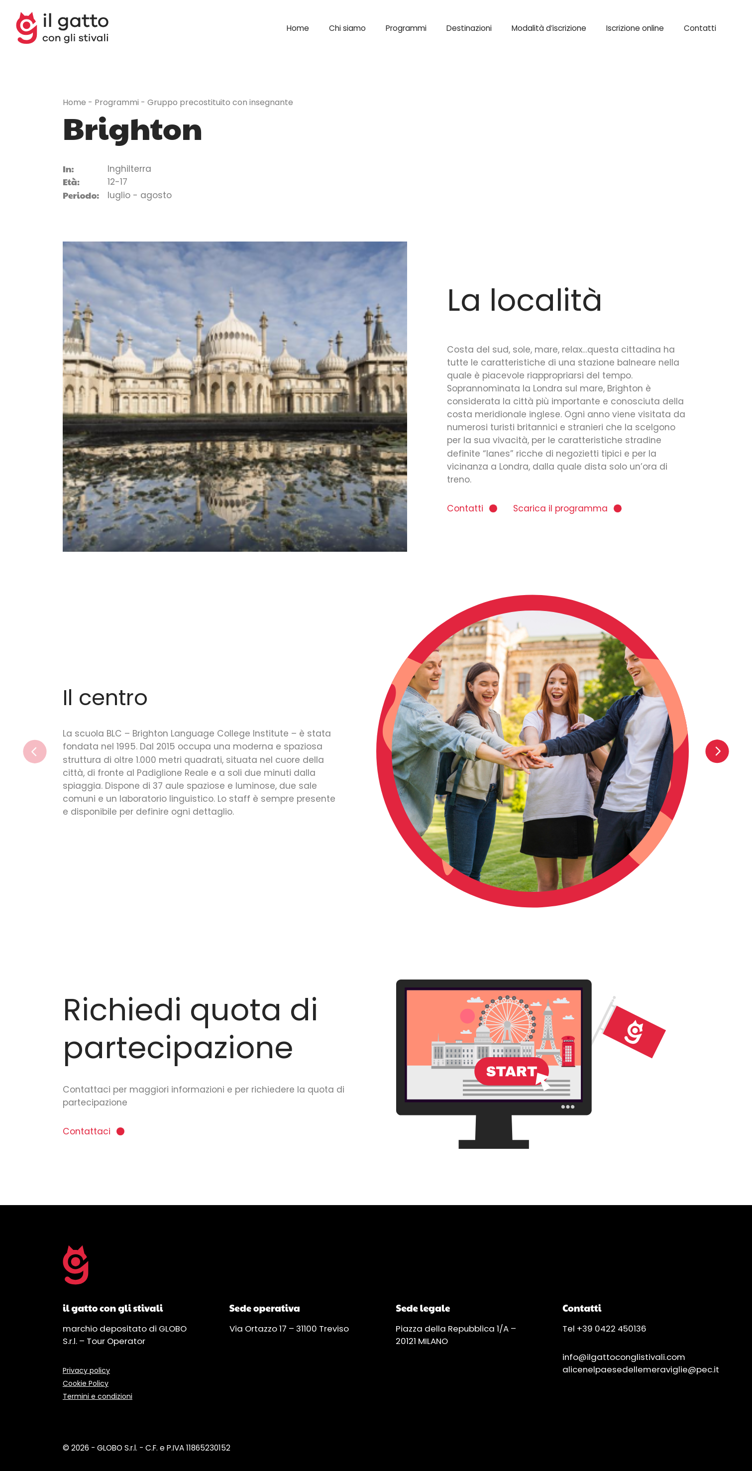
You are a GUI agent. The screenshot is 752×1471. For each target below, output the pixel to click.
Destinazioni (469, 28)
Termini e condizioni (97, 1396)
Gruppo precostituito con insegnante (220, 102)
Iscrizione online (635, 28)
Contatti (700, 28)
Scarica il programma (560, 508)
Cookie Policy (85, 1383)
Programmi (406, 28)
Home (298, 28)
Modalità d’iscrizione (549, 28)
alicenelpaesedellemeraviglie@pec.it (640, 1369)
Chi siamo (347, 28)
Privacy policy (86, 1370)
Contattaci (86, 1131)
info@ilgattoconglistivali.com (623, 1357)
